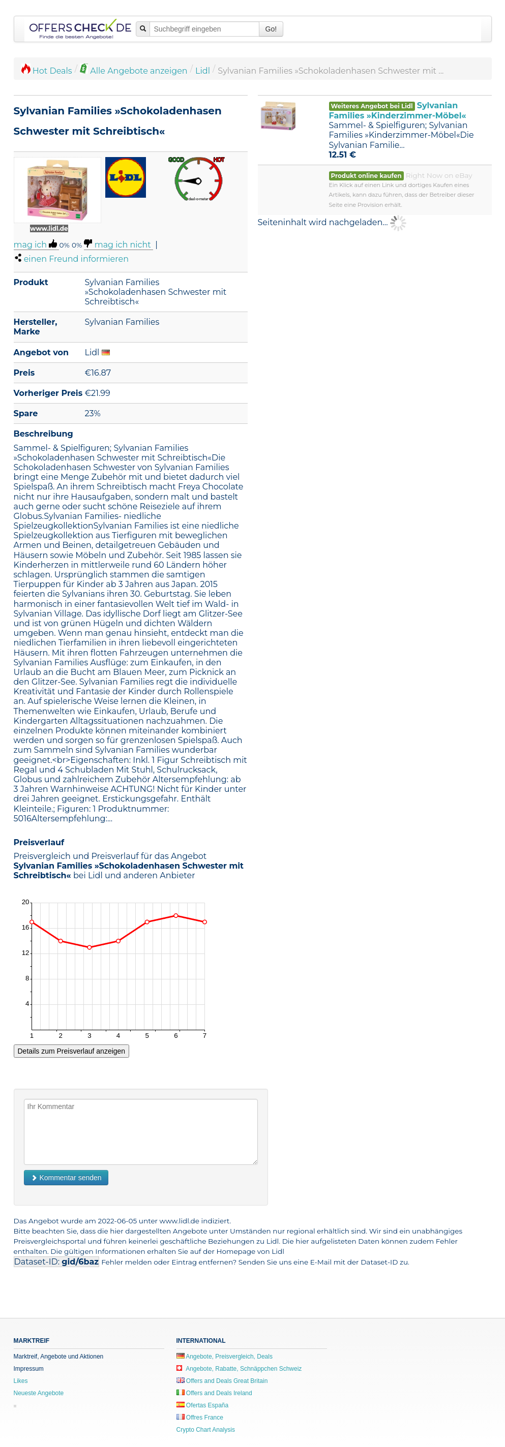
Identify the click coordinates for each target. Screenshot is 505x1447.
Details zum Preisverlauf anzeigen (72, 1051)
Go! (271, 29)
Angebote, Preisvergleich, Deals (224, 1356)
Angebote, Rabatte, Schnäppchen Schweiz (239, 1368)
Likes (21, 1380)
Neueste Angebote (39, 1393)
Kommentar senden (66, 1178)
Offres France (199, 1417)
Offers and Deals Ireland (214, 1393)
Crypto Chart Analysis (205, 1429)
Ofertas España (202, 1405)
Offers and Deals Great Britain (222, 1380)
